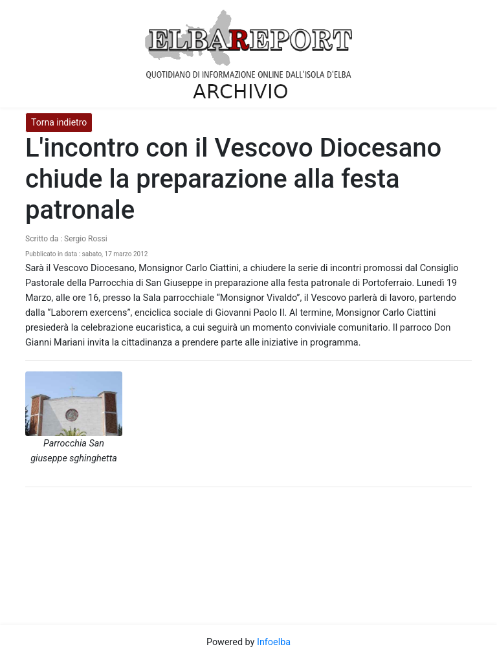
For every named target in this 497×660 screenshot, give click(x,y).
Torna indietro (59, 122)
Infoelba (274, 642)
